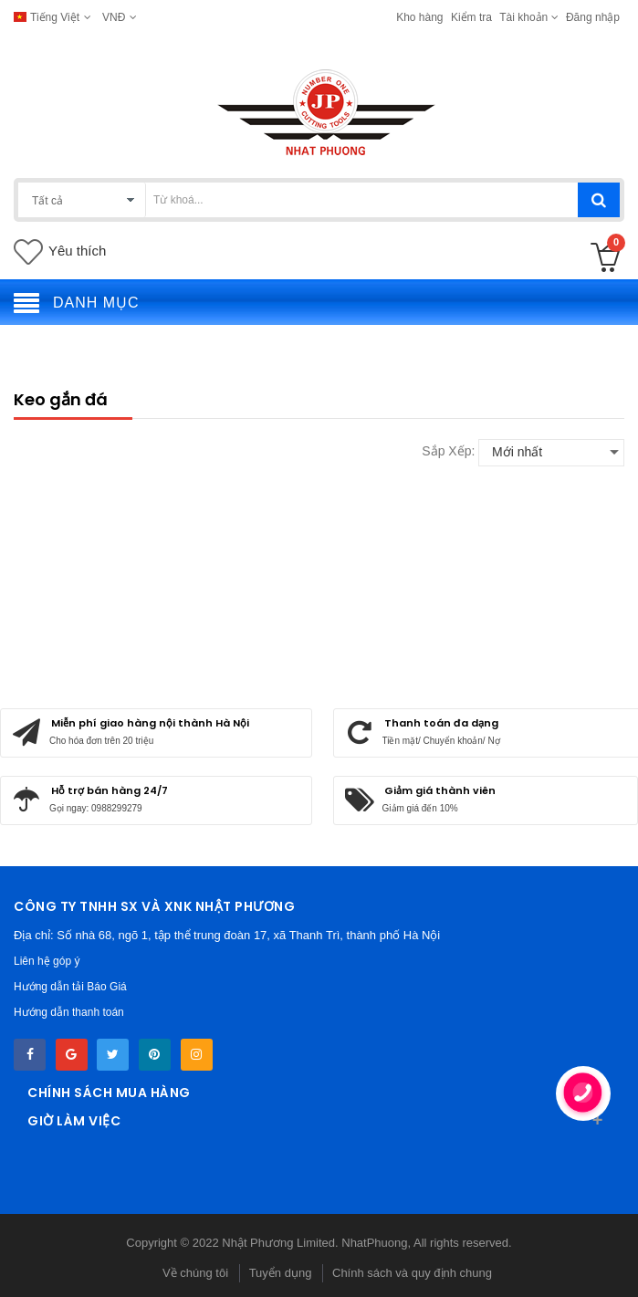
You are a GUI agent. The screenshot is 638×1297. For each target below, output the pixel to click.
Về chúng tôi (195, 1273)
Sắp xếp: (448, 451)
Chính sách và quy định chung (412, 1273)
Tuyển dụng (280, 1273)
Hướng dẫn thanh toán (69, 1012)
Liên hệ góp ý (46, 961)
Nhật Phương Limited (278, 1243)
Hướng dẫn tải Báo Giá (70, 986)
